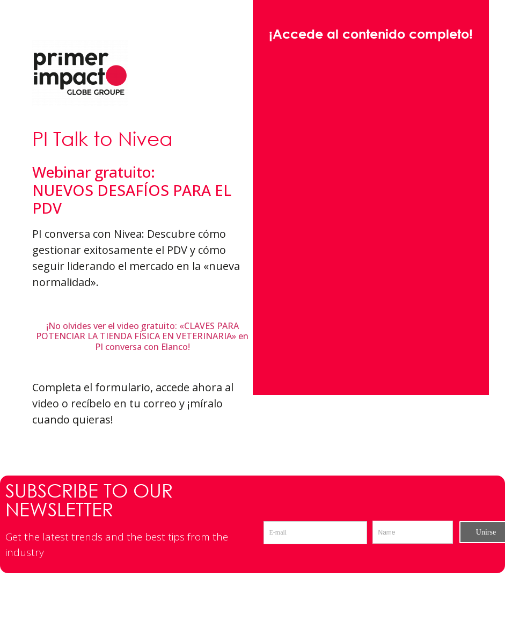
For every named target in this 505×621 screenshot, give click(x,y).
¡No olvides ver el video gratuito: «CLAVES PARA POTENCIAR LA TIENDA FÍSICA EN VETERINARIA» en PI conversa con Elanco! (142, 336)
